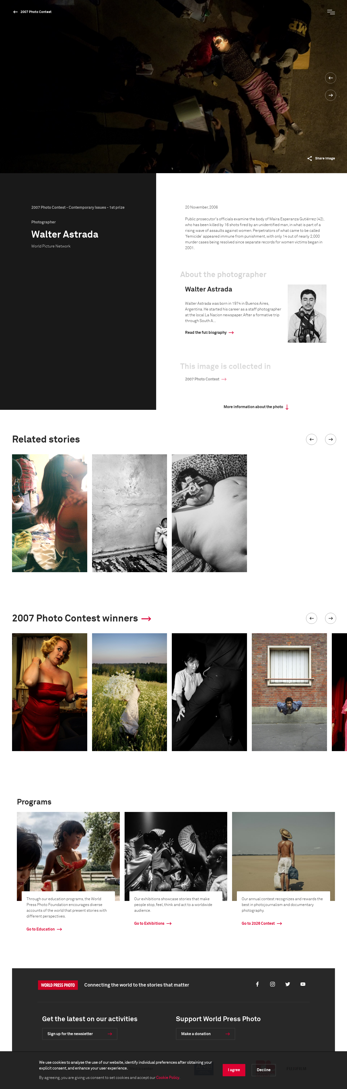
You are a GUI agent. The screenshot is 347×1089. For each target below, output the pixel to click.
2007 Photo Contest (36, 12)
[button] (311, 439)
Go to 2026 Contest (258, 923)
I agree (234, 1070)
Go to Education (41, 929)
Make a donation (196, 1034)
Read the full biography (206, 333)
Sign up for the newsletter (70, 1034)
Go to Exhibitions (149, 923)
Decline (264, 1070)
